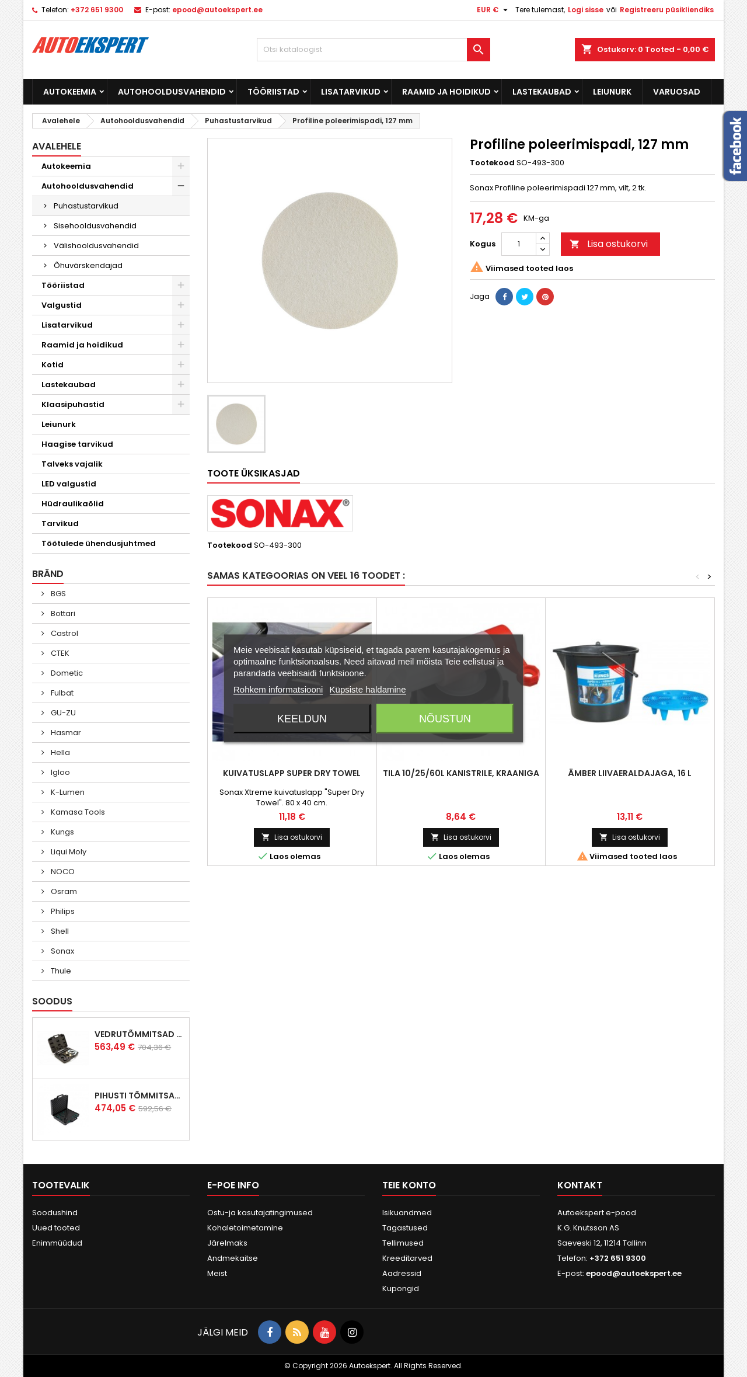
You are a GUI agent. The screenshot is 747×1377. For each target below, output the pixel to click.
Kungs (61, 831)
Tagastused (405, 1227)
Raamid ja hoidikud (446, 92)
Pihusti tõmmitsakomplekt (139, 1095)
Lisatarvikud (351, 92)
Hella (59, 752)
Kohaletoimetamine (245, 1227)
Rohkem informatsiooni (278, 689)
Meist (217, 1273)
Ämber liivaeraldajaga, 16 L (630, 773)
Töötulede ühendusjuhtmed (98, 543)
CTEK (59, 653)
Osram (63, 891)
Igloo (59, 772)
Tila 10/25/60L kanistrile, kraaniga (461, 773)
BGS (57, 593)
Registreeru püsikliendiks (667, 10)
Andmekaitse (232, 1258)
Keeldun (302, 719)
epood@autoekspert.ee (217, 10)
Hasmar (65, 732)
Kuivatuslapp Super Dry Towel (292, 773)
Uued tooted (56, 1227)
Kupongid (400, 1288)
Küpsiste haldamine (368, 689)
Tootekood (492, 163)
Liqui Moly (67, 851)
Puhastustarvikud (86, 205)
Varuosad (676, 92)
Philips (62, 911)
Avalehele (56, 146)
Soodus (52, 1001)
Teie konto (409, 1185)
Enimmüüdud (57, 1243)
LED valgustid (68, 483)
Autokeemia (69, 92)
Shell (59, 931)
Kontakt (579, 1185)
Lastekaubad (541, 92)
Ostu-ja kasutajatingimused (260, 1212)
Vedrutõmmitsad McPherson (139, 1034)
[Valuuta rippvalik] (494, 10)
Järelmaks (227, 1243)
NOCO (62, 871)
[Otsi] (373, 49)
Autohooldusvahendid (172, 92)
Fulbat (61, 692)
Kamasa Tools (77, 812)
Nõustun (445, 719)
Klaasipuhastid (72, 404)
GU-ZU (62, 712)
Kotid (52, 364)
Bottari (62, 613)
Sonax (61, 951)
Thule (60, 970)
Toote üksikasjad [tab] (253, 473)
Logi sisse (585, 10)
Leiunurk (612, 92)
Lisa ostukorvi (609, 244)
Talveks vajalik (72, 464)
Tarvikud (60, 523)
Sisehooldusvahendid (95, 225)
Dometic (66, 673)
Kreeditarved (407, 1258)
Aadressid (401, 1273)
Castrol (63, 633)
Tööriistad (273, 92)
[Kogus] (518, 244)
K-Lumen (67, 792)
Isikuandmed (407, 1212)
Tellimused (403, 1243)
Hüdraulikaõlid (72, 503)
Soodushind (55, 1212)
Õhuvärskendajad (88, 265)
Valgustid (61, 305)
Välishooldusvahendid (96, 245)
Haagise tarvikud (77, 444)
